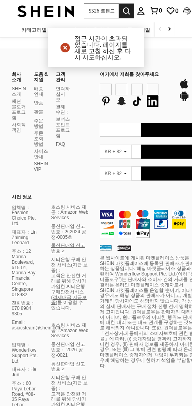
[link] (172, 11)
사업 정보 (22, 95)
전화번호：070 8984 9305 (23, 207)
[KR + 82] (115, 72)
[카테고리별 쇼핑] (43, 29)
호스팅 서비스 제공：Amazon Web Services (70, 111)
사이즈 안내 (41, 52)
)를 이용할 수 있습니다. (67, 204)
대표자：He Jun (24, 270)
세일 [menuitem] (145, 30)
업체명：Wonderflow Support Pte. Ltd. (25, 251)
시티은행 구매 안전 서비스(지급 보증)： (69, 164)
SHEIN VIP (41, 64)
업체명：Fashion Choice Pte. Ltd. (24, 114)
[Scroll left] (160, 29)
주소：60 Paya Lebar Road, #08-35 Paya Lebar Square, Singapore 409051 (24, 301)
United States (117, 391)
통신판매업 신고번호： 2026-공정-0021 (68, 248)
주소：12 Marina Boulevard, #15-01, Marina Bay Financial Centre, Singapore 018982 (24, 171)
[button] (101, 11)
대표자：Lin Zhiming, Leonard (24, 136)
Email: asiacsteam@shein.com (37, 223)
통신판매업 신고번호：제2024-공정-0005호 (69, 130)
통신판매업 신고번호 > (68, 146)
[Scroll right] (169, 29)
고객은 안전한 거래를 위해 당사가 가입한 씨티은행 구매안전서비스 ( (69, 185)
